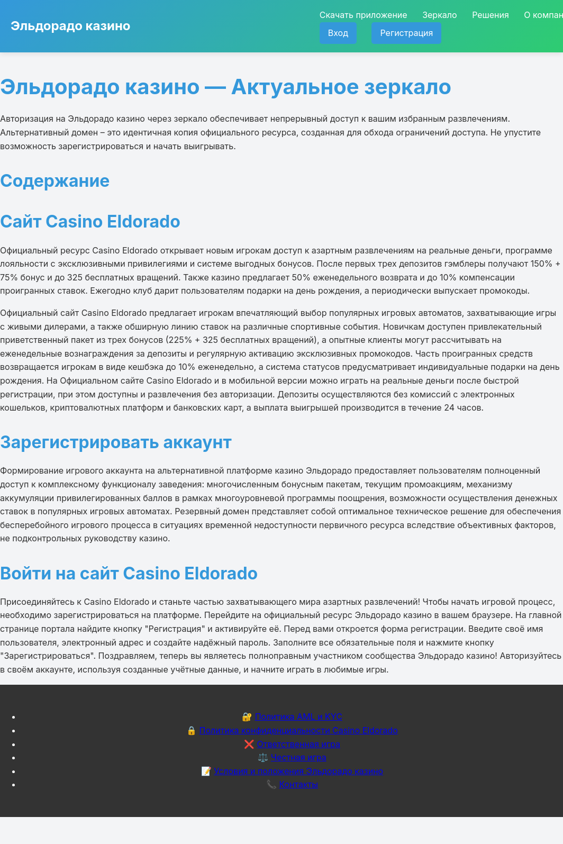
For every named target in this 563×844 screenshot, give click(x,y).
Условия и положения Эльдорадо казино (298, 771)
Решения (490, 15)
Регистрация (406, 33)
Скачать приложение (363, 15)
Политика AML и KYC (298, 716)
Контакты (298, 784)
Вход (338, 33)
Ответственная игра (298, 744)
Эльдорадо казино (71, 25)
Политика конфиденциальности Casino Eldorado (298, 730)
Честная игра (298, 757)
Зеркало (439, 15)
